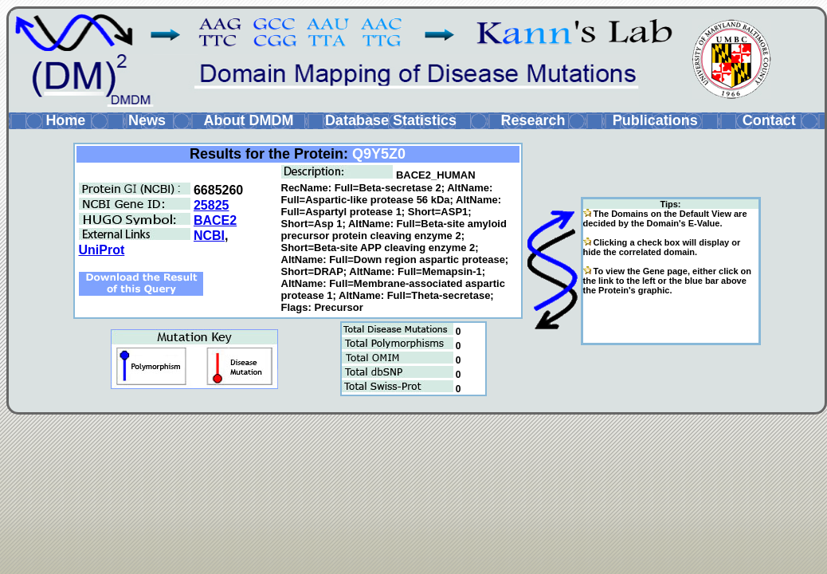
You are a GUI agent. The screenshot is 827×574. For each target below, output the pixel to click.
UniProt (102, 250)
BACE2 (215, 220)
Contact (769, 120)
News (147, 120)
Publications (655, 120)
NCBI (209, 235)
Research (532, 120)
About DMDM (248, 120)
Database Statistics (391, 120)
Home (65, 120)
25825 (211, 205)
